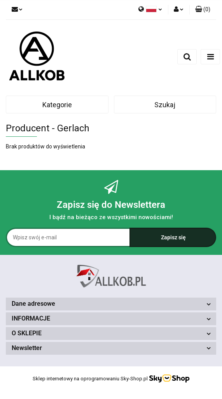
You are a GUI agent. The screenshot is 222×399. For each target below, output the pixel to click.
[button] (202, 9)
